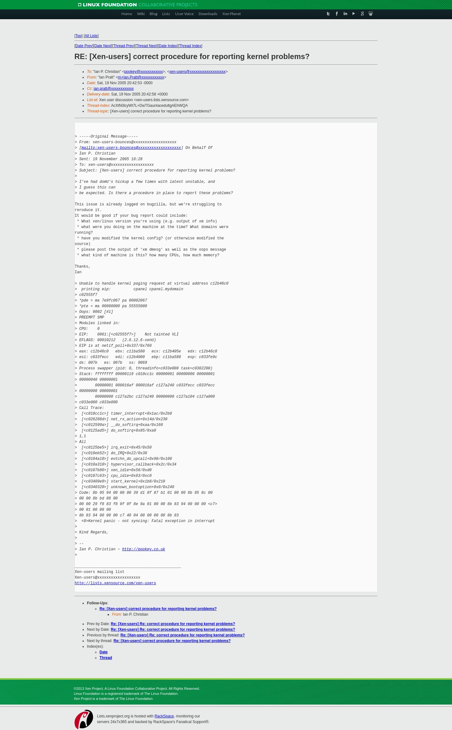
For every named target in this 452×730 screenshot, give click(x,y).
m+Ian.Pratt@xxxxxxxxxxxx (141, 77)
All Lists (91, 36)
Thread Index (190, 46)
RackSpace (164, 716)
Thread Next (146, 46)
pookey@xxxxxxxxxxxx (143, 71)
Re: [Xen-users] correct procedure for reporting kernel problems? (158, 609)
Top (78, 36)
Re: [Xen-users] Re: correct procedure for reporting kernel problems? (173, 624)
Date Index (168, 46)
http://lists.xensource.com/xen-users (115, 583)
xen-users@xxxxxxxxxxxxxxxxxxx (198, 71)
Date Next (102, 46)
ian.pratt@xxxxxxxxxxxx (114, 88)
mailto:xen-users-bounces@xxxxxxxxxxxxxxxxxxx (131, 147)
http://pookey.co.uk (143, 549)
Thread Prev (123, 46)
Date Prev (83, 46)
